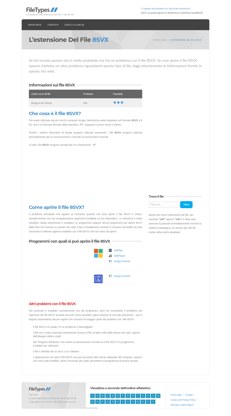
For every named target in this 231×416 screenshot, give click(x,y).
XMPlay (118, 250)
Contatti (52, 24)
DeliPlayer (119, 255)
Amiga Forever (122, 261)
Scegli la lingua (74, 24)
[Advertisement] (85, 176)
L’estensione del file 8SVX (186, 40)
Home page (34, 24)
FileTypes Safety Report (181, 405)
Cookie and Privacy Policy (182, 400)
